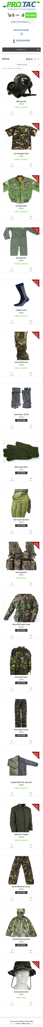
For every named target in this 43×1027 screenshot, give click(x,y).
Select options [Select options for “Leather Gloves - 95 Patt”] (21, 420)
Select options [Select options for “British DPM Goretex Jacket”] (21, 945)
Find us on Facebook (21, 30)
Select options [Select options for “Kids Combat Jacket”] (21, 683)
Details (12, 114)
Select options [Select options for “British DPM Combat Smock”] (21, 630)
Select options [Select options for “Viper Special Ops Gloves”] (21, 526)
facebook (21, 34)
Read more (21, 578)
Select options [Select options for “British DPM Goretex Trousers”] (21, 892)
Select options (21, 107)
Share (31, 114)
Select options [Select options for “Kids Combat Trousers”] (21, 736)
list (39, 59)
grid (35, 59)
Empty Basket (31, 15)
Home (4, 68)
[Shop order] (28, 64)
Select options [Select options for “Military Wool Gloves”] (21, 473)
